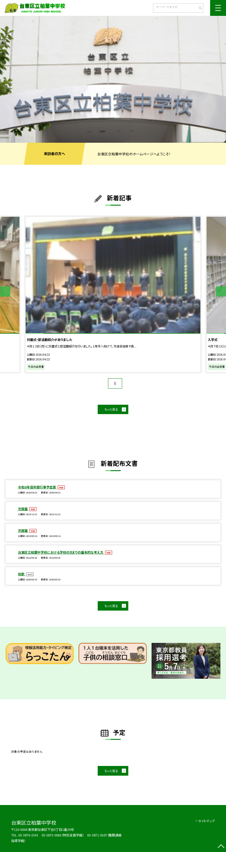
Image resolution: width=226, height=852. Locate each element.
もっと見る (111, 409)
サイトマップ (206, 821)
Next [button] (221, 291)
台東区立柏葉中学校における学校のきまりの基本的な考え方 (61, 552)
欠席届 (23, 508)
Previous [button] (5, 291)
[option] (113, 79)
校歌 (21, 574)
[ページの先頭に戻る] (221, 847)
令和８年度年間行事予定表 (37, 487)
